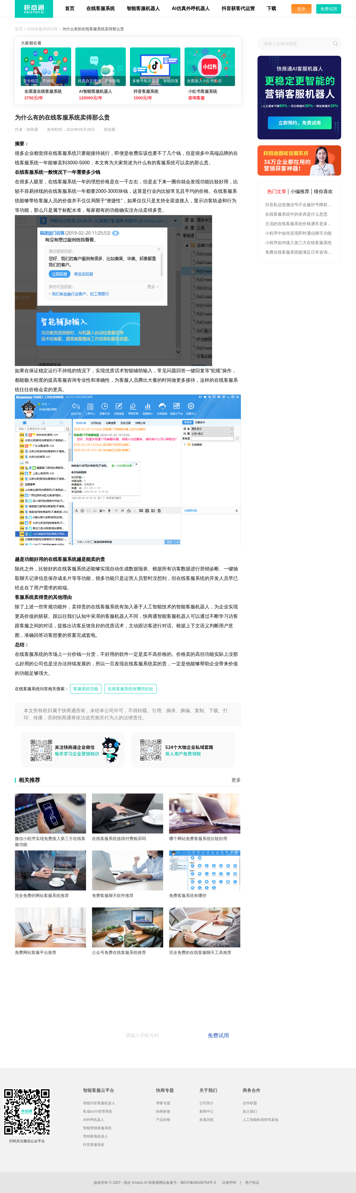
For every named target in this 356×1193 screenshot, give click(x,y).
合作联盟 (250, 1103)
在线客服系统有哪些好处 (130, 688)
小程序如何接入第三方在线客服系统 (298, 242)
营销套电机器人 (95, 1136)
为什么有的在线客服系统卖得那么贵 (93, 29)
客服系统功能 (85, 688)
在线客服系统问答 (42, 29)
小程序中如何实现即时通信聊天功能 (298, 233)
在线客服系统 (100, 8)
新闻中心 (206, 1111)
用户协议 (252, 1183)
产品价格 (163, 1120)
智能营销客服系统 (97, 1128)
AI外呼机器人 (93, 1120)
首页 (69, 8)
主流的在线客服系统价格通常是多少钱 (300, 223)
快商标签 (163, 1111)
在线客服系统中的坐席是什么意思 (296, 214)
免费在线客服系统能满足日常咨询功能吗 (300, 252)
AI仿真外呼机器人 (191, 8)
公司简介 (206, 1103)
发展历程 (206, 1120)
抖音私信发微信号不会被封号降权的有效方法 (300, 204)
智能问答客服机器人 (99, 1103)
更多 (236, 779)
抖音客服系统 (93, 1145)
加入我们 (250, 1111)
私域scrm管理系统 (97, 1111)
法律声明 (229, 1183)
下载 (271, 8)
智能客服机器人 (143, 8)
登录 (301, 9)
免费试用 (328, 9)
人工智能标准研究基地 (260, 1120)
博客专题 (163, 1103)
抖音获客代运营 (238, 8)
